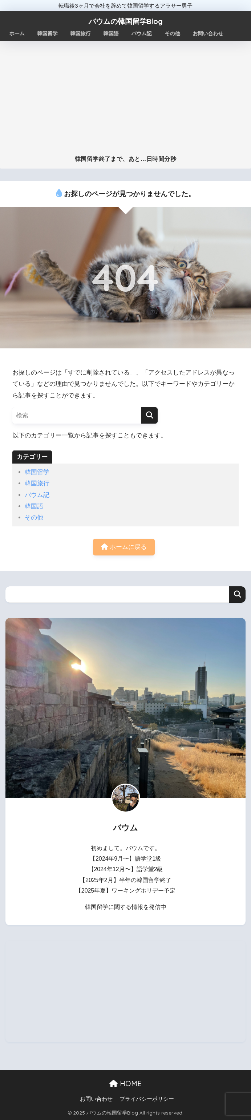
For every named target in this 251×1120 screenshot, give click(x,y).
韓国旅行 (37, 483)
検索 (237, 594)
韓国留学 (37, 472)
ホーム (17, 33)
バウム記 (37, 495)
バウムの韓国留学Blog (126, 21)
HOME (125, 1083)
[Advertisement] (125, 101)
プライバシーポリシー (147, 1099)
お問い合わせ (96, 1099)
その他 (34, 517)
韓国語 (34, 506)
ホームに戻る (124, 546)
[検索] (149, 415)
